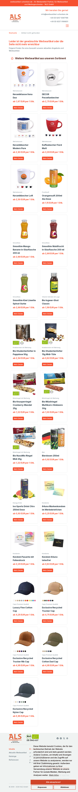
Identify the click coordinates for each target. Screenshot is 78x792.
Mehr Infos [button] (54, 775)
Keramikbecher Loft (23, 195)
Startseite (13, 33)
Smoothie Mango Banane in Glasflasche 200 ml (24, 249)
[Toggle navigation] (67, 26)
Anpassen (42, 787)
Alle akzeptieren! (53, 782)
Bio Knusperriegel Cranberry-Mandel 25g (22, 405)
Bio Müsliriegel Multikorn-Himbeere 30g (52, 405)
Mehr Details (18, 108)
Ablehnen (64, 787)
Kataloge (12, 756)
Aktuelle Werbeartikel (18, 753)
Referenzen (14, 760)
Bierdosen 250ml (50, 455)
